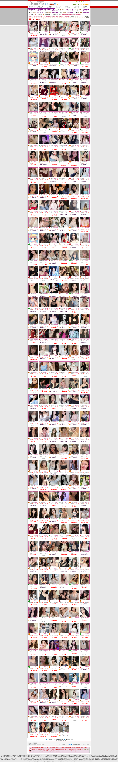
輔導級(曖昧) (47, 14)
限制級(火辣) (39, 14)
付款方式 (76, 7)
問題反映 (85, 7)
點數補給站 (40, 7)
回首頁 (31, 7)
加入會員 (58, 7)
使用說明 (67, 7)
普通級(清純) (56, 14)
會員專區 (49, 7)
